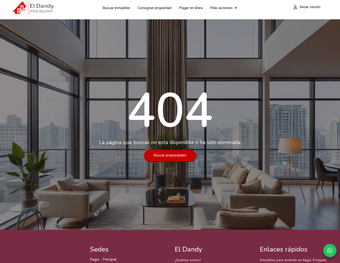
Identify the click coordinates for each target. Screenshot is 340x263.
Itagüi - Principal (103, 259)
